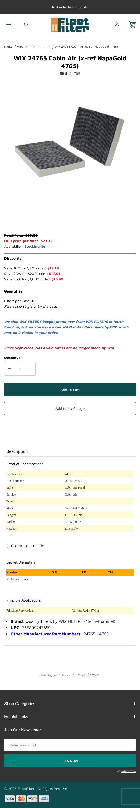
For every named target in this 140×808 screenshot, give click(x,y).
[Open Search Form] (26, 25)
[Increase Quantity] (30, 368)
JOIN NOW (70, 761)
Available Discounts (72, 7)
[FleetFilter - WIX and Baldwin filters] (70, 24)
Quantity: (12, 357)
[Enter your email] (70, 745)
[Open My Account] (116, 25)
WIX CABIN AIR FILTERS (34, 47)
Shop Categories (70, 703)
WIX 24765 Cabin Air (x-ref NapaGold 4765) (86, 47)
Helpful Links (70, 717)
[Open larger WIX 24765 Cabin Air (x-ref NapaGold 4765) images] (70, 143)
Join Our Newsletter (70, 730)
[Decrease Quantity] (9, 368)
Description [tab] (17, 451)
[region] (70, 219)
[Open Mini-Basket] (134, 25)
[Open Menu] (9, 25)
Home (8, 47)
